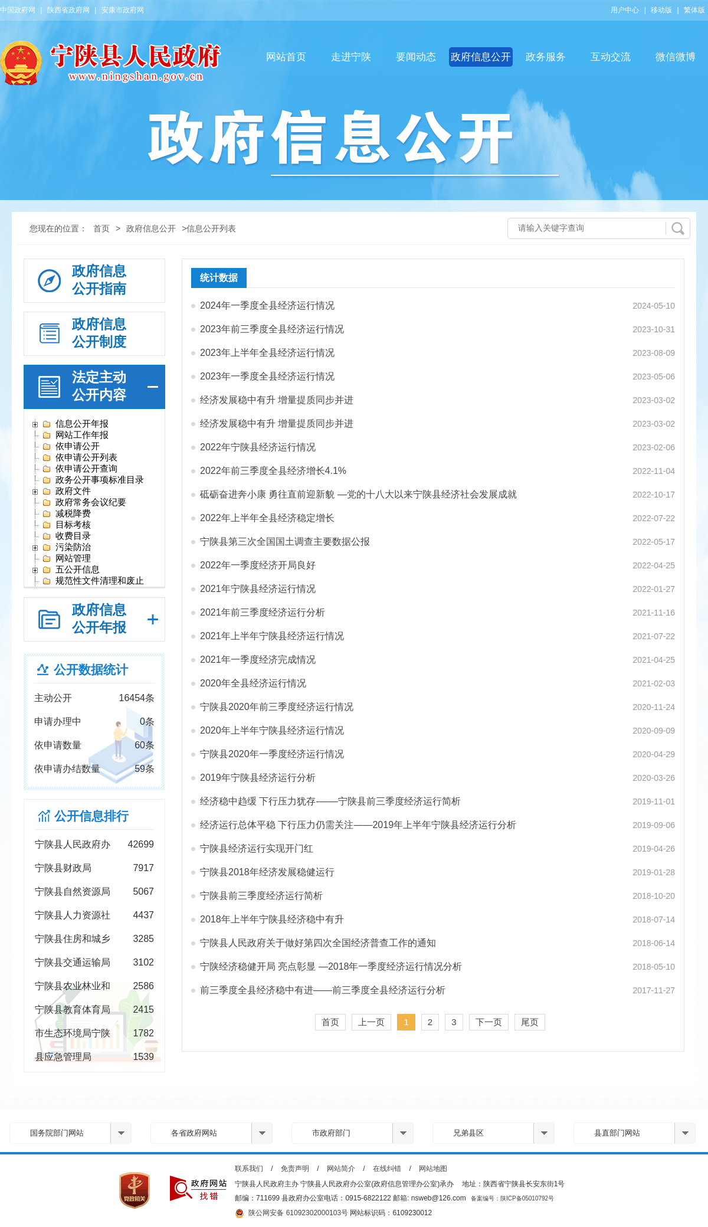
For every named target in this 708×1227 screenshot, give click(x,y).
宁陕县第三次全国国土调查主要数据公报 (285, 541)
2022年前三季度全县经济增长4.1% (273, 471)
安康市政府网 (122, 10)
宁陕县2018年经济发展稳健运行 (267, 872)
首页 (101, 228)
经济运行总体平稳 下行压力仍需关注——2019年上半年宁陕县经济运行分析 (358, 825)
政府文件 (66, 491)
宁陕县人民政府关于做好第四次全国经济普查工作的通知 (318, 943)
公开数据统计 (91, 669)
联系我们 (249, 1168)
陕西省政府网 (68, 10)
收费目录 (66, 536)
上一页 (371, 1022)
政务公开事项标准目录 (93, 480)
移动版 (661, 10)
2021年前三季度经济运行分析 (262, 612)
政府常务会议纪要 (84, 502)
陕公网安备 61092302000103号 (291, 1213)
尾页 (530, 1022)
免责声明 (295, 1168)
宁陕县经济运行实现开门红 (256, 848)
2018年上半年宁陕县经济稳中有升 (272, 919)
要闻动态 (416, 57)
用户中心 (625, 10)
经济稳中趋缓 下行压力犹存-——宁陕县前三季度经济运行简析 (330, 801)
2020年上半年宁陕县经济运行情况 (272, 730)
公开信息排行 (91, 816)
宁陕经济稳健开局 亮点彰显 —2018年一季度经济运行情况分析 (331, 966)
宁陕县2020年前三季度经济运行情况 (276, 707)
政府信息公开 (481, 57)
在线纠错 (387, 1168)
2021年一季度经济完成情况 (258, 660)
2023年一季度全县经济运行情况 (267, 376)
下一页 (489, 1022)
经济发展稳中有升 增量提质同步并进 (276, 400)
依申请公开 (71, 446)
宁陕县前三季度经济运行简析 (261, 896)
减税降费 (66, 513)
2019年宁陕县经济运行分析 (258, 778)
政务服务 (546, 57)
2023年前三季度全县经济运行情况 (272, 329)
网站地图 (433, 1168)
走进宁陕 (351, 57)
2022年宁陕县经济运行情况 (258, 447)
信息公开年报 (75, 423)
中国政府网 (17, 10)
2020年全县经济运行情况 (253, 683)
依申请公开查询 (79, 468)
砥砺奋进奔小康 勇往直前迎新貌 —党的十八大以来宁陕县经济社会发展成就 (358, 494)
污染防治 (66, 547)
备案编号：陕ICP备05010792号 (512, 1198)
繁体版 (694, 10)
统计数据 (219, 278)
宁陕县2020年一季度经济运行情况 (272, 754)
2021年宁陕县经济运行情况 (258, 589)
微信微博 (675, 57)
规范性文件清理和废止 (93, 580)
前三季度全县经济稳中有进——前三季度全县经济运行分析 (322, 990)
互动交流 (611, 57)
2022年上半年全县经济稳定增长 (267, 518)
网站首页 (286, 57)
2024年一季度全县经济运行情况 (267, 305)
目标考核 (66, 524)
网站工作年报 (75, 435)
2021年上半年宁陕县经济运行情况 (272, 636)
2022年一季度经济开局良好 (258, 565)
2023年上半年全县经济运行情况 (267, 353)
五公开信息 (71, 569)
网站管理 (66, 558)
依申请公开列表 (79, 457)
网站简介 (341, 1168)
